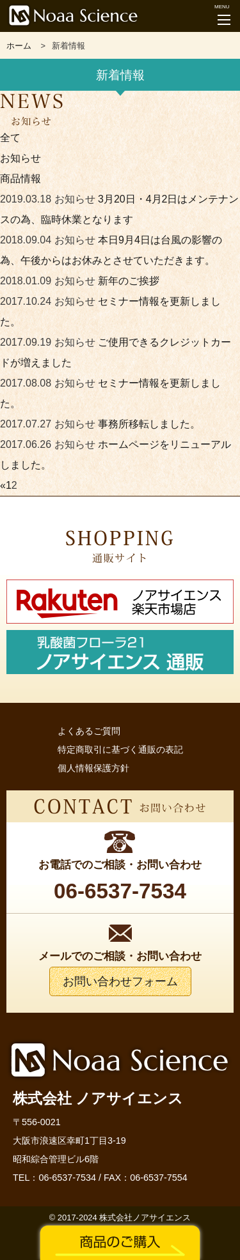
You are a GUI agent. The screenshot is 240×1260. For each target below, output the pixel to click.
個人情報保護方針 (93, 768)
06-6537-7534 (67, 1177)
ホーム (18, 45)
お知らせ (20, 158)
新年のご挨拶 (128, 280)
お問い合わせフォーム (120, 981)
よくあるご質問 (89, 731)
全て (10, 137)
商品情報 (20, 178)
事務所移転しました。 (149, 424)
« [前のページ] (3, 485)
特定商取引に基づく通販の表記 (120, 749)
